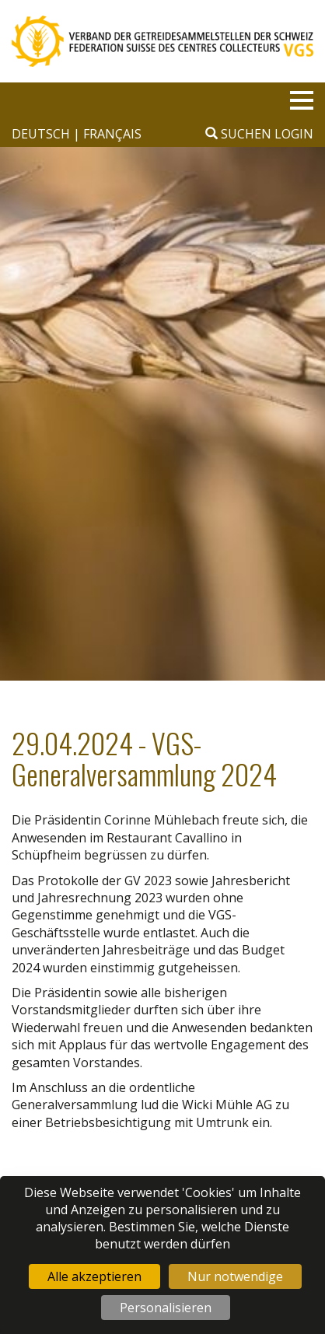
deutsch (42, 133)
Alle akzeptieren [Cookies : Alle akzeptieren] (94, 1276)
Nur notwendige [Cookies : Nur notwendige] (235, 1276)
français (112, 133)
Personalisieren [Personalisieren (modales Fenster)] (165, 1307)
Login (293, 133)
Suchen (238, 133)
